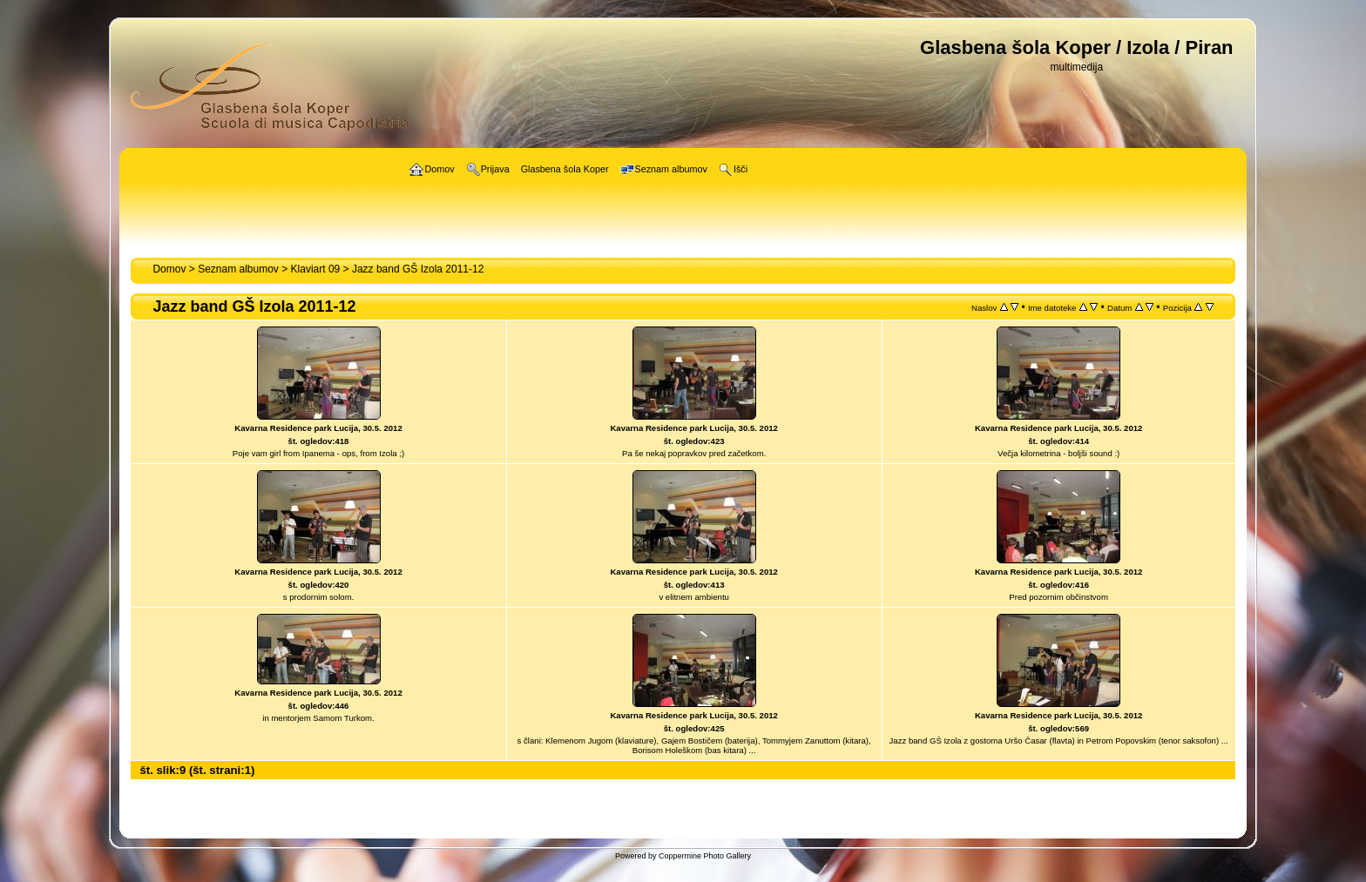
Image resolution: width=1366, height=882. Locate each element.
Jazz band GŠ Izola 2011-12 (418, 269)
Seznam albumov (238, 269)
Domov (169, 269)
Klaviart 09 (316, 269)
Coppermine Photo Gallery (705, 856)
